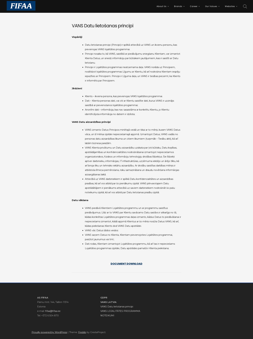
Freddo (82, 332)
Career (193, 6)
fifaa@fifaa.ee (52, 311)
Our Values (211, 6)
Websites (230, 6)
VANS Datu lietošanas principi (116, 306)
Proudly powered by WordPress (49, 332)
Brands (178, 6)
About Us (161, 6)
